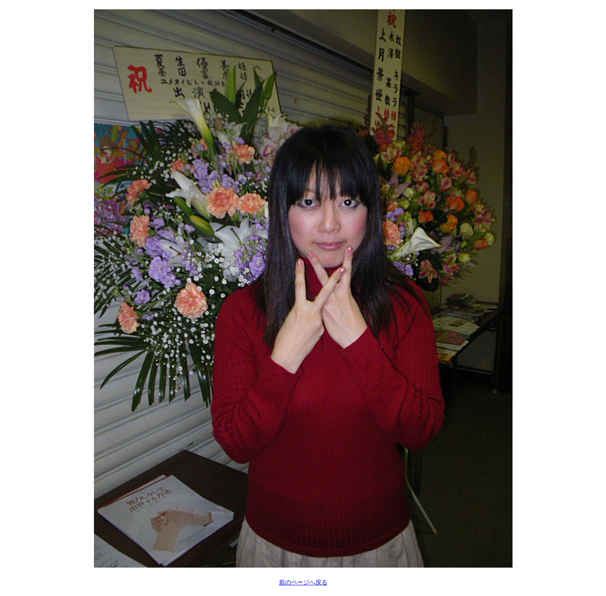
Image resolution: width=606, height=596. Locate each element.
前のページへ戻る (303, 582)
